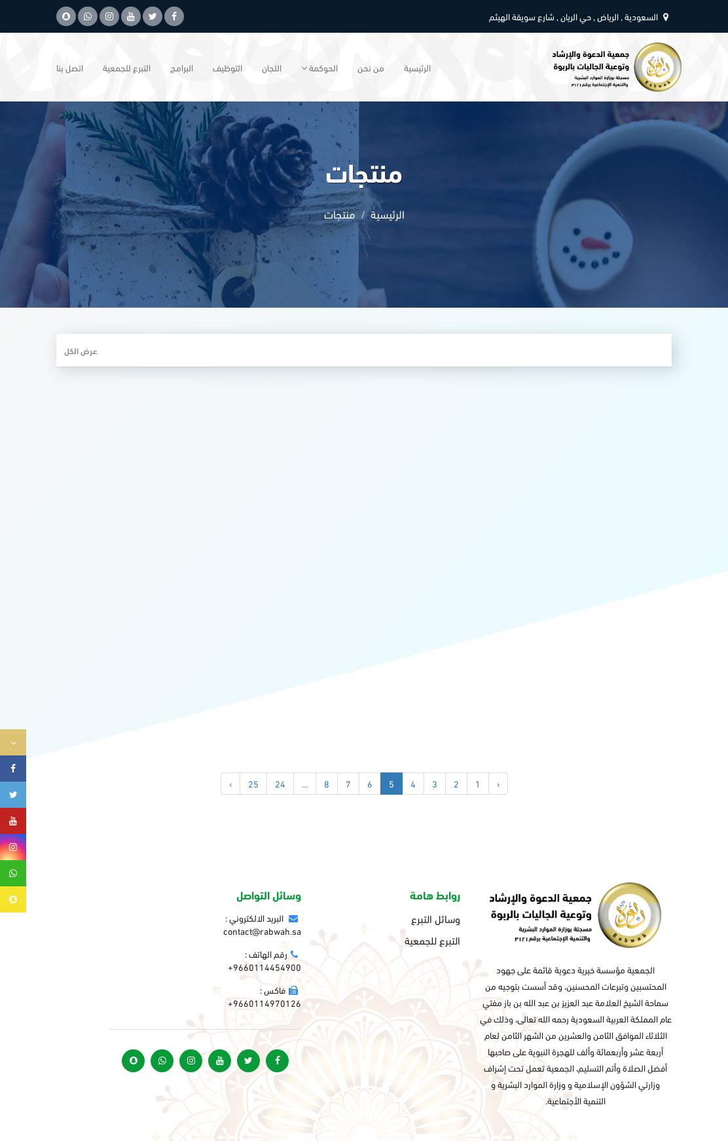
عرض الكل (81, 350)
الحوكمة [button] (319, 67)
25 (253, 783)
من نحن (370, 67)
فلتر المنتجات (641, 350)
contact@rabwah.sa (262, 930)
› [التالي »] (230, 783)
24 (280, 783)
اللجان (272, 67)
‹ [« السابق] (498, 783)
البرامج (181, 67)
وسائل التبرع (435, 918)
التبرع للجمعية (127, 67)
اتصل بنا (69, 67)
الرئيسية (417, 67)
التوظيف (227, 67)
